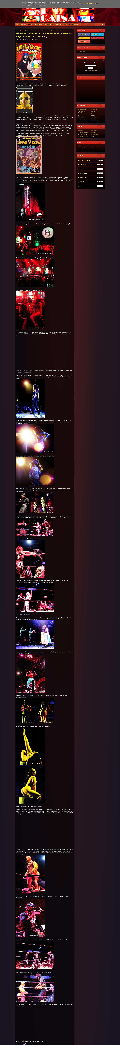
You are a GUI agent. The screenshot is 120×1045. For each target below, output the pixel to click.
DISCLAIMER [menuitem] (75, 24)
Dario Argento (94, 132)
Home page (18, 30)
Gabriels (93, 115)
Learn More (90, 3)
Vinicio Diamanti (94, 121)
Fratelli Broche (93, 113)
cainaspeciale (91, 173)
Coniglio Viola (94, 109)
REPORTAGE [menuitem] (23, 24)
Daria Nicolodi (94, 130)
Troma (92, 136)
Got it (96, 3)
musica (91, 181)
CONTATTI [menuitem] (67, 24)
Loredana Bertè (81, 148)
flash (91, 186)
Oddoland (93, 119)
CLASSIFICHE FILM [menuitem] (49, 24)
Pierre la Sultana (81, 119)
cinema (91, 169)
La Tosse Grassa (95, 148)
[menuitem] (17, 24)
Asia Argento (80, 130)
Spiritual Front (94, 146)
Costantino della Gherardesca (81, 112)
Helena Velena (94, 117)
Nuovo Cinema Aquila (83, 136)
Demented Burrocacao (83, 150)
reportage (91, 164)
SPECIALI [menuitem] (30, 24)
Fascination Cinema (82, 134)
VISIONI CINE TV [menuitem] (38, 24)
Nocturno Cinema (95, 134)
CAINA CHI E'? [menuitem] (59, 24)
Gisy (79, 115)
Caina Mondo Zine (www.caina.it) (24, 39)
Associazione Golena (82, 109)
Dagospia (93, 111)
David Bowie (80, 146)
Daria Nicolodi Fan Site (83, 132)
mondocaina (91, 177)
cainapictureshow (91, 160)
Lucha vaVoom (81, 117)
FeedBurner (94, 70)
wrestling (24, 30)
